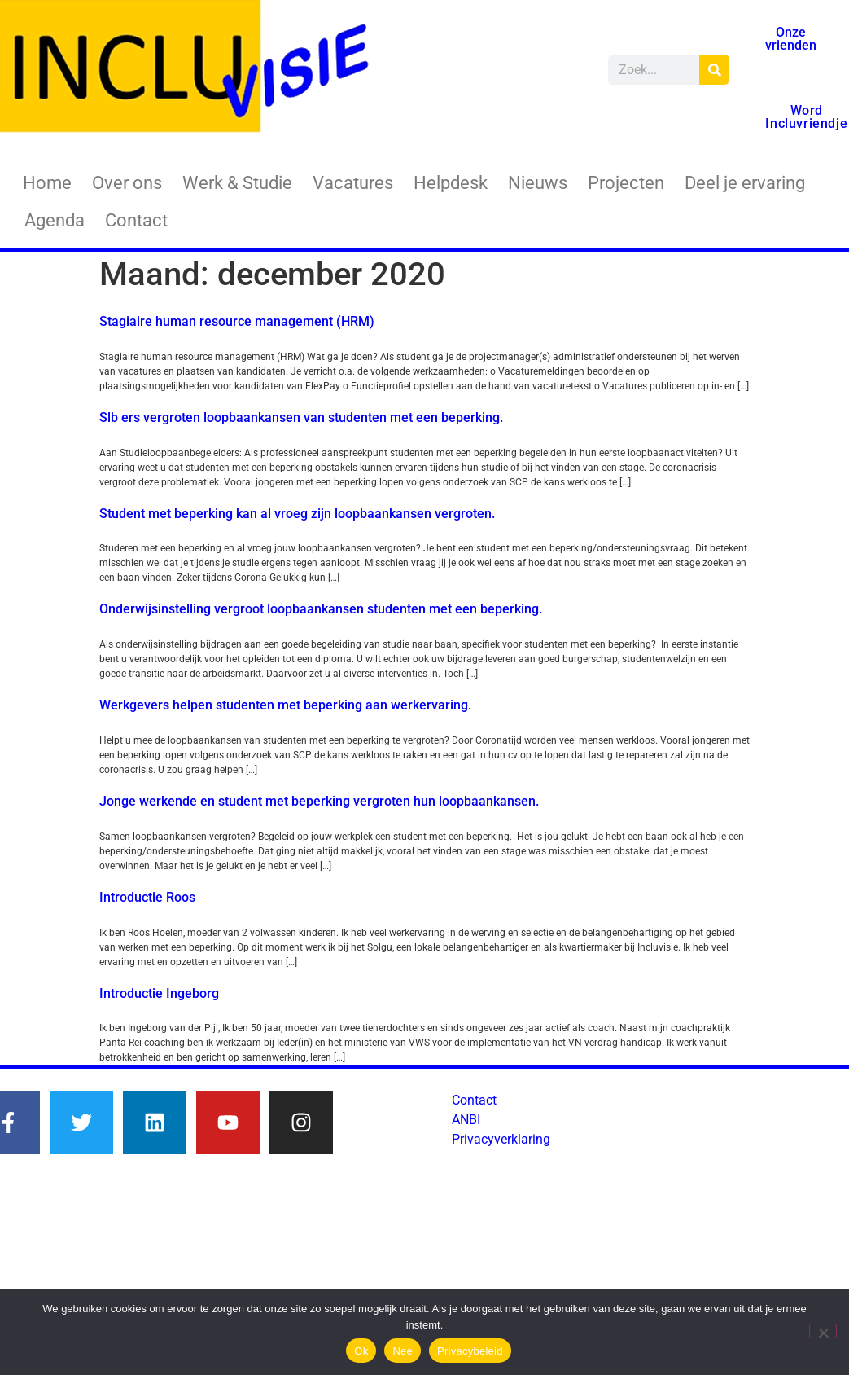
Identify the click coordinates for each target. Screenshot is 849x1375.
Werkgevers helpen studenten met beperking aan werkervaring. (285, 705)
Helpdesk (451, 183)
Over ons (127, 183)
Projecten (626, 183)
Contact (136, 220)
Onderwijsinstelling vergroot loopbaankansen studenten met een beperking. (320, 609)
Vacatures (353, 183)
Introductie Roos (147, 897)
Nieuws (537, 183)
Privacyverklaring (501, 1139)
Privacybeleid (470, 1351)
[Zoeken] (714, 70)
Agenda (54, 220)
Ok (361, 1351)
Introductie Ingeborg (159, 993)
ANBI (466, 1119)
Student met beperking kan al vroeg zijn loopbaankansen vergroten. (297, 513)
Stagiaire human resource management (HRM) (236, 321)
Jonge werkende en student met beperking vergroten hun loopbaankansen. (319, 801)
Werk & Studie (237, 183)
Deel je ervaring (745, 183)
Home (47, 183)
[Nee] (823, 1331)
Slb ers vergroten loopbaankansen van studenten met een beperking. (301, 417)
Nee (402, 1351)
